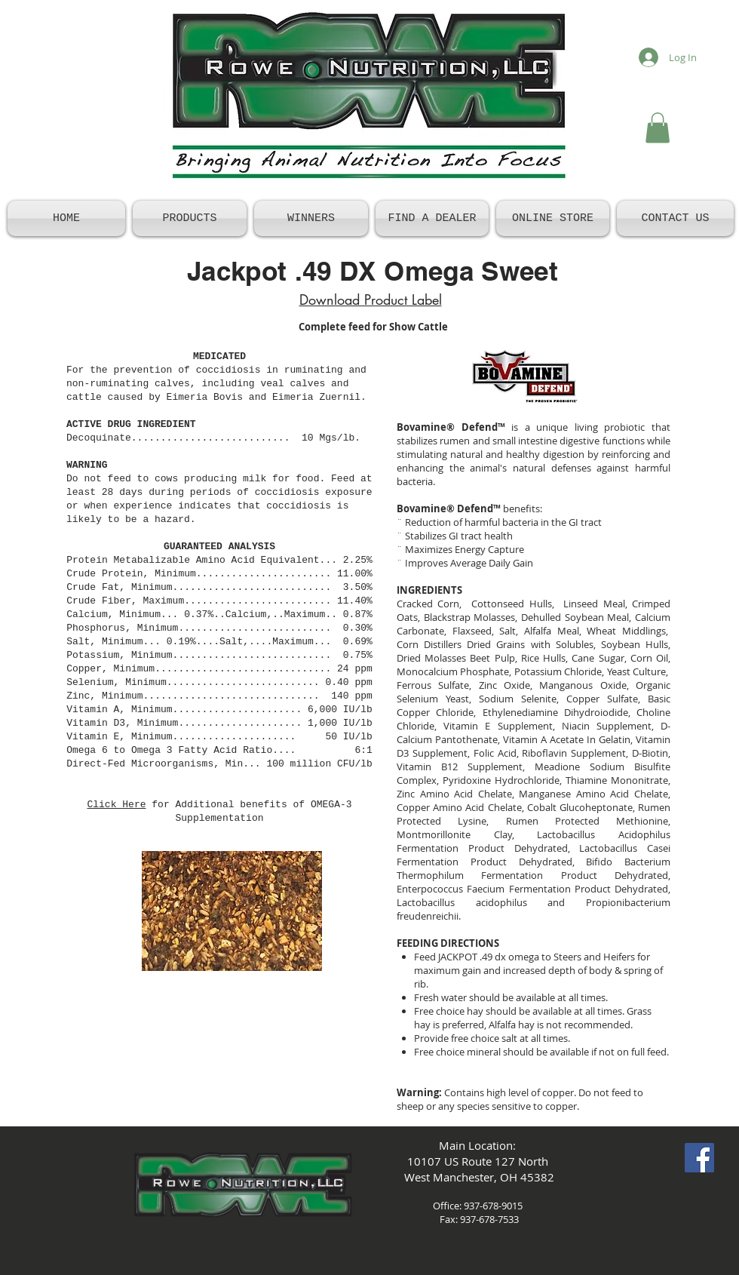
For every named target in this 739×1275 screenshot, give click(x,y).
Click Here (116, 804)
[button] (657, 127)
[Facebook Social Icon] (699, 1157)
